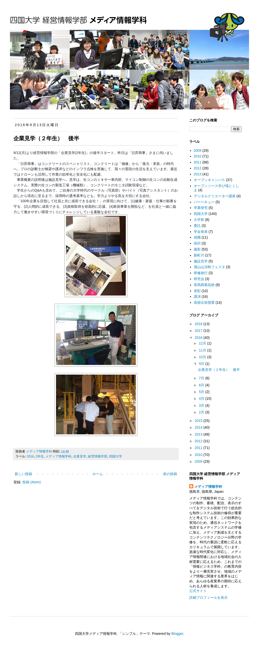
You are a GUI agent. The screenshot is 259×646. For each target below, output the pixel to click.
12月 (203, 343)
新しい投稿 (23, 474)
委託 (197, 226)
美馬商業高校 (204, 285)
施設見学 (201, 261)
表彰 (197, 291)
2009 (197, 150)
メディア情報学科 (58, 456)
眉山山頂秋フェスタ (209, 267)
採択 (197, 243)
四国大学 (115, 456)
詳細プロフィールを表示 (208, 597)
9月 (202, 364)
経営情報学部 (97, 456)
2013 (197, 174)
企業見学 (79, 456)
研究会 (199, 279)
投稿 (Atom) (31, 482)
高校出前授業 (204, 302)
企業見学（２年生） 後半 (46, 138)
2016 (30, 456)
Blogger (177, 634)
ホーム (97, 474)
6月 (202, 385)
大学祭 (199, 220)
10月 (203, 357)
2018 (199, 324)
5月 (202, 392)
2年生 (40, 456)
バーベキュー (204, 202)
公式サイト (198, 591)
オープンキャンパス (209, 180)
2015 (199, 421)
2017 (199, 331)
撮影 (197, 249)
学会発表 (201, 232)
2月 (202, 412)
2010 (197, 156)
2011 (197, 162)
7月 (202, 378)
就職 (197, 237)
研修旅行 (201, 273)
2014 (199, 427)
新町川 (199, 255)
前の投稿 (170, 474)
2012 (197, 168)
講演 (197, 296)
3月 (202, 405)
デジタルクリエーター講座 (215, 196)
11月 (203, 350)
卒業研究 (201, 208)
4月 (202, 398)
